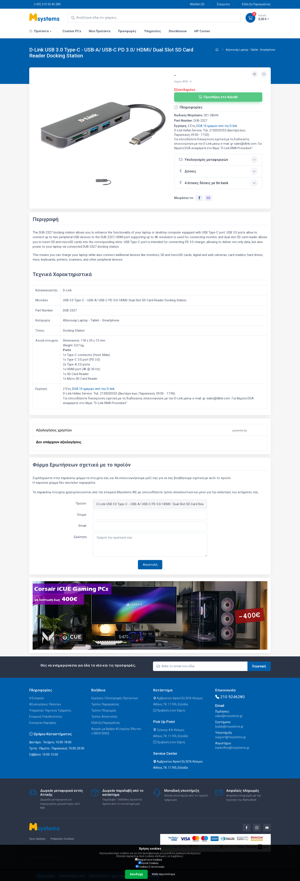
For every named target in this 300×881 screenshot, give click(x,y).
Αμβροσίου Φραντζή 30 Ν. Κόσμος (178, 698)
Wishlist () (194, 4)
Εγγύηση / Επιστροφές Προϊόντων (114, 698)
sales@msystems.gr (229, 716)
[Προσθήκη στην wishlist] (264, 74)
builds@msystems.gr (229, 726)
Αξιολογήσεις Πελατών (45, 704)
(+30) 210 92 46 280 (45, 4)
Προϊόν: (81, 503)
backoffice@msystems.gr (232, 747)
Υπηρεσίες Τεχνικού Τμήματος (50, 710)
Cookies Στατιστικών (150, 866)
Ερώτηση (80, 537)
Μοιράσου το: (184, 198)
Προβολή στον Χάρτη (169, 710)
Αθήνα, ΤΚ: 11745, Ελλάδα (170, 704)
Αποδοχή (136, 874)
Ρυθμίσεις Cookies (62, 838)
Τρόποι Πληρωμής (103, 710)
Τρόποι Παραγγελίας (105, 704)
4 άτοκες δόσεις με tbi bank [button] (203, 182)
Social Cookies (148, 863)
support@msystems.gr (230, 737)
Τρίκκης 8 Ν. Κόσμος (169, 730)
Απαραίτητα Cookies (148, 859)
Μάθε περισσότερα (163, 874)
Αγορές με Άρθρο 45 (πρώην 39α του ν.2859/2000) (116, 731)
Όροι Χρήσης (37, 838)
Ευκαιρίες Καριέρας (42, 722)
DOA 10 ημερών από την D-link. (217, 126)
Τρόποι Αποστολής (104, 716)
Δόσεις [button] (187, 171)
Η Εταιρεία (36, 698)
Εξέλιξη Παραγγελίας (254, 4)
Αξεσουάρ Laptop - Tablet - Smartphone (250, 49)
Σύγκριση (221, 4)
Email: (83, 526)
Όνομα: (82, 515)
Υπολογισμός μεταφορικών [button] (203, 159)
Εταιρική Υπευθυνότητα (45, 716)
